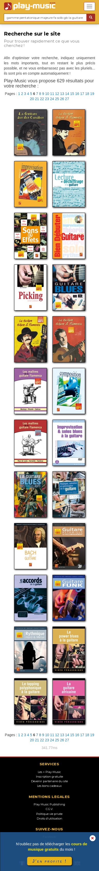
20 (32, 99)
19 (92, 94)
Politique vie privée (49, 814)
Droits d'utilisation (49, 818)
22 (42, 99)
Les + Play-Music (49, 772)
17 (82, 94)
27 (67, 99)
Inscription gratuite (49, 776)
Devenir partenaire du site (49, 781)
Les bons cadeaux (49, 786)
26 (62, 99)
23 (47, 99)
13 (62, 94)
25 (57, 99)
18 (87, 94)
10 (47, 94)
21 (37, 99)
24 (52, 99)
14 (67, 94)
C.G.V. (49, 809)
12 (57, 94)
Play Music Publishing (49, 804)
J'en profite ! (49, 861)
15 (72, 94)
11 (52, 94)
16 (77, 94)
